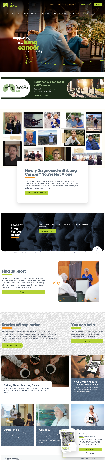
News (59, 4)
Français (82, 4)
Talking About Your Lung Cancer (22, 385)
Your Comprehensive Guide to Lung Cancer (86, 383)
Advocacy (53, 4)
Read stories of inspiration (12, 345)
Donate (98, 4)
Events (65, 4)
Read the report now (47, 231)
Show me (90, 449)
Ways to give (87, 341)
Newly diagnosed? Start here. (37, 192)
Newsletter (73, 4)
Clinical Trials (11, 429)
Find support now (23, 292)
